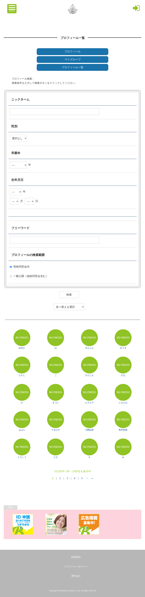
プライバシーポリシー (76, 566)
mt (55, 348)
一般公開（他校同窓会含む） (30, 276)
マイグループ (73, 59)
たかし (22, 375)
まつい (55, 402)
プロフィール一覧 (72, 67)
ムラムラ (89, 402)
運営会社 (76, 576)
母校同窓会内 (21, 266)
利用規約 (76, 557)
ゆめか (22, 348)
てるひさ (55, 430)
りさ (55, 457)
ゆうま (123, 348)
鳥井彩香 (123, 430)
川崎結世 (89, 430)
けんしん (89, 375)
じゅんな (123, 402)
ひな (123, 375)
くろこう (22, 457)
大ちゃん (89, 348)
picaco (22, 430)
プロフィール (73, 51)
